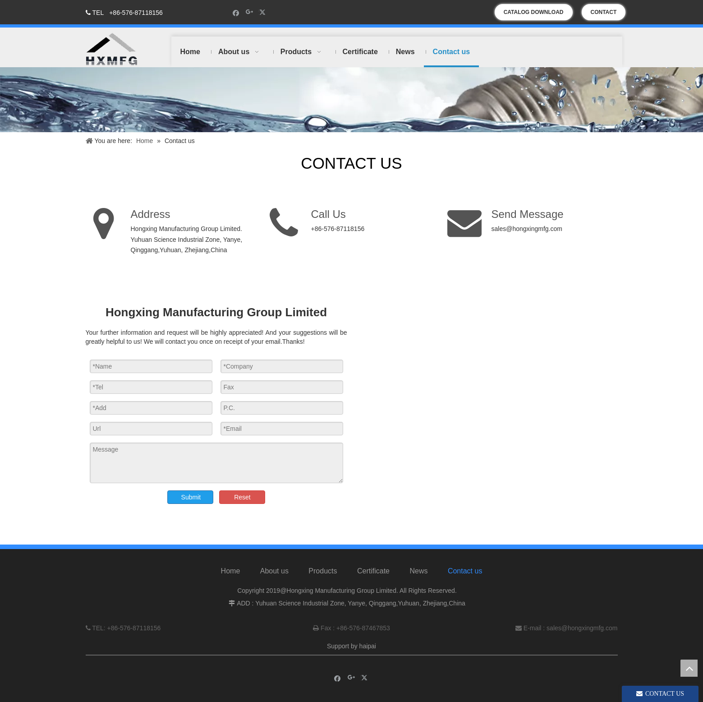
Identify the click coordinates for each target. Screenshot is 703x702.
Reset (242, 497)
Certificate (373, 571)
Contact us (465, 571)
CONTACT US (604, 14)
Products (322, 571)
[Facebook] (236, 12)
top (689, 668)
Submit (191, 497)
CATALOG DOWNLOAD (534, 12)
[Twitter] (263, 12)
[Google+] (249, 12)
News (418, 571)
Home (230, 571)
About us (274, 571)
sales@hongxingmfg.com (527, 228)
